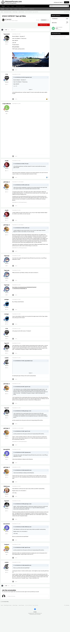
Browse (3, 7)
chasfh (6, 160)
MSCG (57, 28)
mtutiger (6, 299)
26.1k (6, 191)
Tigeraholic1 (8, 19)
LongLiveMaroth (6, 103)
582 (7, 459)
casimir (7, 357)
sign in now (27, 591)
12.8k (6, 309)
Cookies (35, 611)
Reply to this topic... (11, 596)
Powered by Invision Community (35, 614)
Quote (16, 69)
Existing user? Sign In (58, 2)
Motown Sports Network (20, 6)
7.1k (7, 265)
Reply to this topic (43, 24)
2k (7, 113)
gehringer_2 (6, 181)
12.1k (7, 353)
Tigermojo (6, 255)
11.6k (7, 367)
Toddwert (6, 544)
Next (6, 29)
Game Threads (15, 20)
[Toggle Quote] (13, 77)
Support (12, 6)
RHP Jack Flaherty (15, 46)
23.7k (6, 170)
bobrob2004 (6, 449)
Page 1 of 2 (13, 29)
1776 (6, 74)
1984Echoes (6, 486)
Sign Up (66, 2)
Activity (8, 6)
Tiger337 (6, 343)
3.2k (7, 84)
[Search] (55, 6)
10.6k (6, 496)
